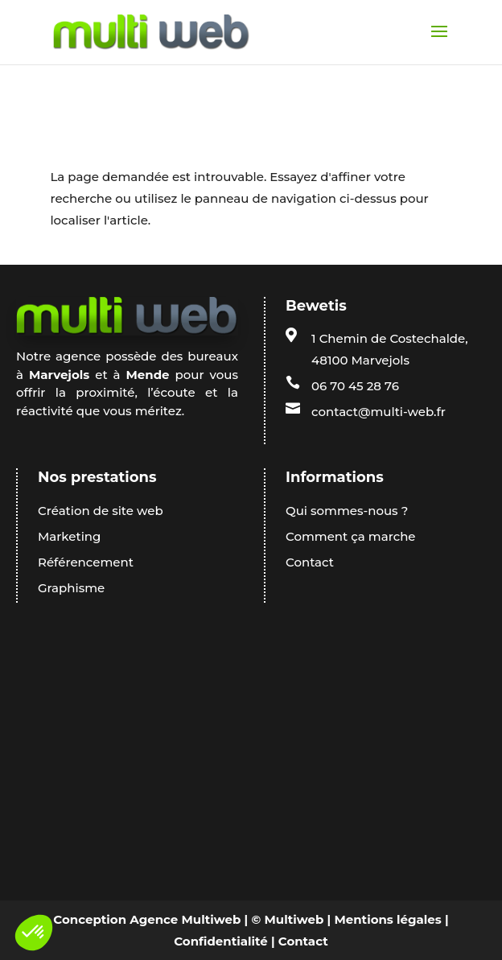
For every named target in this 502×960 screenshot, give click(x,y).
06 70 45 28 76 (355, 385)
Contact (303, 941)
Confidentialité (220, 941)
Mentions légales (387, 919)
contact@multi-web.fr (378, 411)
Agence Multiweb (185, 919)
